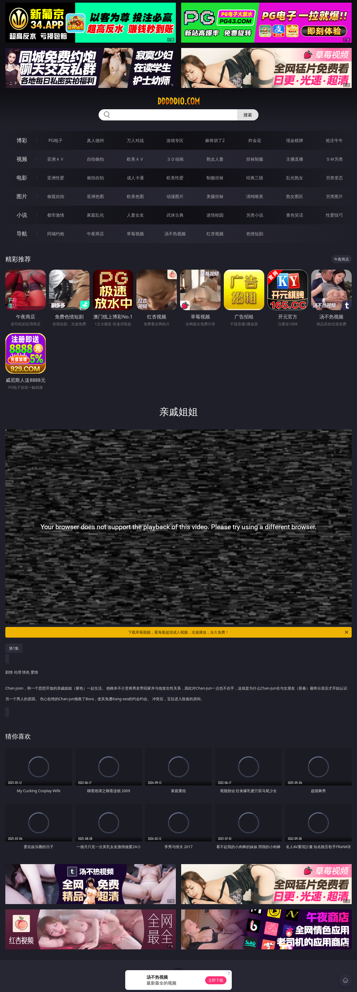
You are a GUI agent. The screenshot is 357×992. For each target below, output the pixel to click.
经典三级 (254, 178)
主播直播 (294, 159)
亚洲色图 (95, 196)
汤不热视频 (175, 234)
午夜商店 (95, 234)
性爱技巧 (334, 215)
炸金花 (254, 140)
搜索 (248, 115)
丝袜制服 (254, 159)
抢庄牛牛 (334, 140)
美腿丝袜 (215, 196)
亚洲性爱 (55, 178)
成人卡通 (135, 178)
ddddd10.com (178, 101)
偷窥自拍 (55, 196)
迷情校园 (215, 215)
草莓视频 (135, 234)
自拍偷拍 (95, 159)
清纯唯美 (254, 196)
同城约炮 (55, 234)
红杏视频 (215, 234)
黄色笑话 (294, 215)
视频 (22, 159)
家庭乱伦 (95, 215)
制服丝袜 (215, 178)
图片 (22, 196)
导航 (22, 233)
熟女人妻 (215, 159)
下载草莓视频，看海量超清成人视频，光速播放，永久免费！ (238, 632)
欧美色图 (135, 196)
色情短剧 (254, 234)
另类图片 (334, 196)
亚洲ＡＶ (55, 159)
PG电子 (55, 140)
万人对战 (135, 140)
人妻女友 (135, 215)
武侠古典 (175, 215)
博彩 (22, 140)
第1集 (14, 648)
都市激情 (55, 215)
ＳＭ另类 (334, 159)
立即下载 (215, 980)
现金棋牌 (294, 140)
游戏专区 (175, 140)
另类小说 (254, 215)
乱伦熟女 (294, 178)
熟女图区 (294, 196)
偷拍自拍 (95, 178)
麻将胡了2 (215, 140)
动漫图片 (175, 196)
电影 (22, 177)
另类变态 (334, 178)
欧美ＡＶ (135, 159)
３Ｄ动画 (175, 159)
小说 (22, 214)
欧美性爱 (175, 178)
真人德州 (95, 140)
